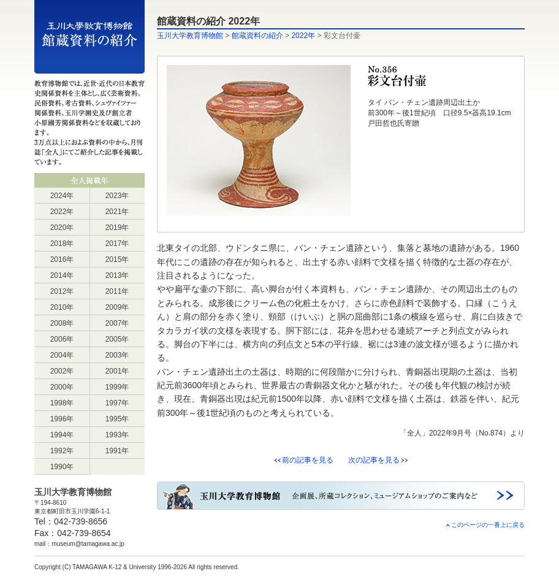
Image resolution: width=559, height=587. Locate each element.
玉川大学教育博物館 (190, 35)
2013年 (117, 275)
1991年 (117, 451)
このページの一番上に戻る (484, 524)
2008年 (62, 323)
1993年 (117, 435)
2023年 (117, 195)
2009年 (117, 307)
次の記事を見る (374, 460)
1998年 (62, 403)
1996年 (62, 419)
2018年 (62, 243)
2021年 (117, 211)
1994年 (62, 435)
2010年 (62, 307)
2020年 (62, 227)
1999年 (117, 387)
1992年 (62, 451)
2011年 (117, 291)
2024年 (62, 195)
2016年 (62, 259)
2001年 (117, 371)
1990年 (62, 466)
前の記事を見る (307, 460)
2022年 (62, 211)
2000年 (62, 387)
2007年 (117, 323)
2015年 (117, 259)
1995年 (117, 419)
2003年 (117, 355)
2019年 (117, 227)
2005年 (117, 339)
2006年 (62, 339)
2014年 (62, 275)
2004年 (62, 355)
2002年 (62, 371)
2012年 (62, 291)
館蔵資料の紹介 (257, 35)
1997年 (117, 403)
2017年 (117, 243)
